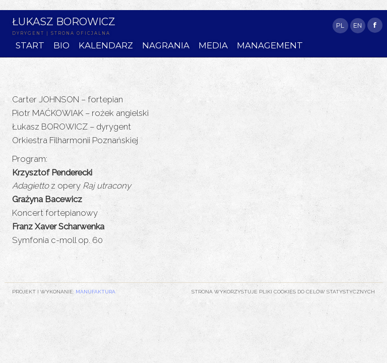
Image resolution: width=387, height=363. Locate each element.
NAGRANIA (165, 45)
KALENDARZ (106, 45)
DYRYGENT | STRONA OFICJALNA (61, 33)
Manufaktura (95, 291)
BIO (61, 45)
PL (340, 25)
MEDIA (213, 45)
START (30, 45)
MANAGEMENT (270, 45)
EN (357, 25)
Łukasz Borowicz (63, 21)
